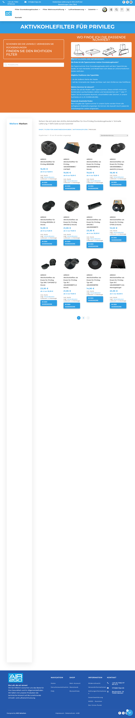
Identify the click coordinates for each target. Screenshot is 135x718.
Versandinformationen (97, 687)
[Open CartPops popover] (130, 713)
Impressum (59, 713)
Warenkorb (74, 687)
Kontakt (18, 17)
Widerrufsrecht (94, 683)
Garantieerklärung (95, 697)
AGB (78, 713)
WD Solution (21, 713)
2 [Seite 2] (83, 318)
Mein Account (75, 683)
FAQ (52, 691)
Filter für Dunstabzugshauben (58, 129)
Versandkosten (49, 177)
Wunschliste (75, 691)
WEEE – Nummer (95, 701)
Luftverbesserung (76, 9)
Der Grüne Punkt (95, 705)
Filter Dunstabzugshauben (26, 9)
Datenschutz (70, 713)
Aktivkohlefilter (80, 129)
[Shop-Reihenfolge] (114, 135)
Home (53, 683)
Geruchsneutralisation (60, 687)
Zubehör (92, 9)
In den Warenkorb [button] (47, 184)
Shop (41, 129)
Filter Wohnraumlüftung (53, 9)
